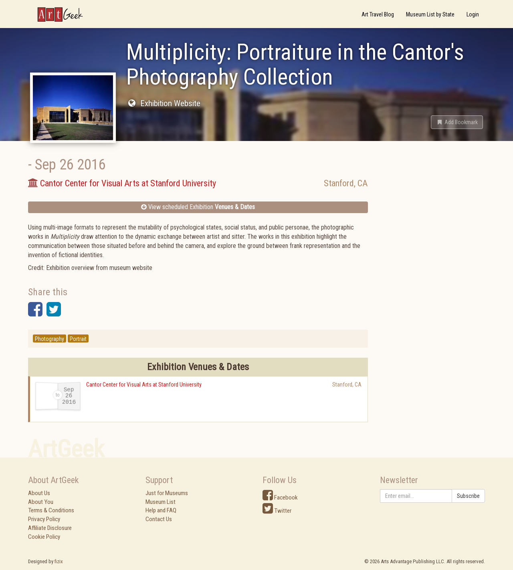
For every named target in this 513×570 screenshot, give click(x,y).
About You (40, 502)
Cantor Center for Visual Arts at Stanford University (144, 384)
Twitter (277, 510)
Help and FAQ (160, 510)
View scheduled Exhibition (198, 207)
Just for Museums (166, 493)
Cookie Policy (44, 536)
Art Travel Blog (378, 14)
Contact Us (158, 519)
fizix (59, 561)
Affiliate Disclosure (50, 528)
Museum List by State (430, 14)
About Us (39, 493)
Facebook (280, 497)
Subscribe (468, 496)
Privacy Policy (44, 519)
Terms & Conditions (51, 510)
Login (473, 14)
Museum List (160, 502)
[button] (457, 122)
